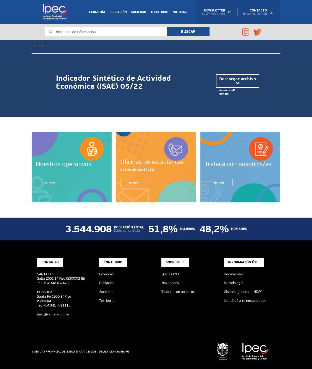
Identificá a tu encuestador (245, 300)
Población (118, 12)
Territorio (159, 12)
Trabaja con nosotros (178, 292)
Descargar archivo (237, 80)
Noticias (180, 12)
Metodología (233, 283)
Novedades (170, 283)
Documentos (234, 274)
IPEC (35, 46)
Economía (97, 12)
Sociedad (138, 12)
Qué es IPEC (170, 274)
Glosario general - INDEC (243, 292)
